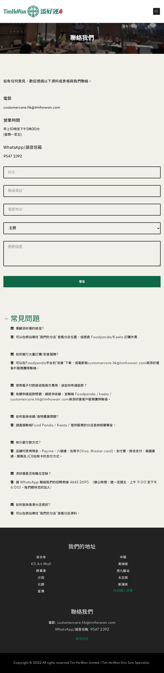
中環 (123, 557)
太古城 (123, 578)
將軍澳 (41, 571)
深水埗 (41, 557)
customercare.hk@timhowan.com (86, 623)
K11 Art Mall (41, 564)
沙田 (41, 578)
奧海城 (123, 564)
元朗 (41, 584)
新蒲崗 (123, 584)
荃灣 (41, 591)
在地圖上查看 (123, 591)
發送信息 (82, 639)
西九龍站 (123, 571)
